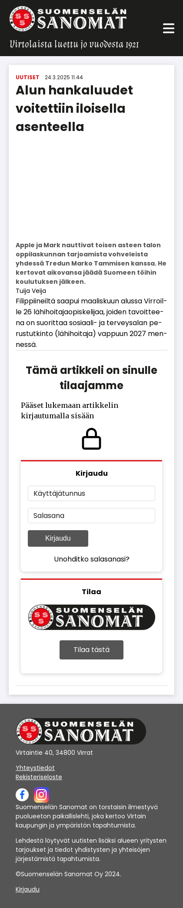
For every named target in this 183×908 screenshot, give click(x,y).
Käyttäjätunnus (59, 493)
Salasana (48, 516)
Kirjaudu (58, 538)
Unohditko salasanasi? (92, 559)
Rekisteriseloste (39, 777)
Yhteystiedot (35, 767)
